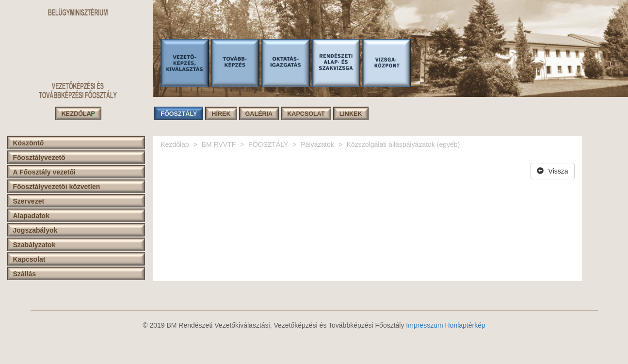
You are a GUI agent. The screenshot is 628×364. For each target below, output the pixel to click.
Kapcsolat (29, 259)
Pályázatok (317, 144)
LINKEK (350, 114)
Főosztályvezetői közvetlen (56, 186)
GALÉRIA (259, 114)
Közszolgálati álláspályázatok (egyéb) (403, 144)
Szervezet (29, 201)
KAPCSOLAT (305, 114)
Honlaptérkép (465, 325)
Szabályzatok (34, 245)
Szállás (24, 274)
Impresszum (424, 325)
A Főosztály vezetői (44, 172)
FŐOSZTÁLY (179, 114)
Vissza (552, 171)
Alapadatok (31, 216)
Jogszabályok (35, 230)
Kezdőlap (175, 144)
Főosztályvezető (39, 157)
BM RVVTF (219, 144)
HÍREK (220, 114)
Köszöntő (28, 143)
